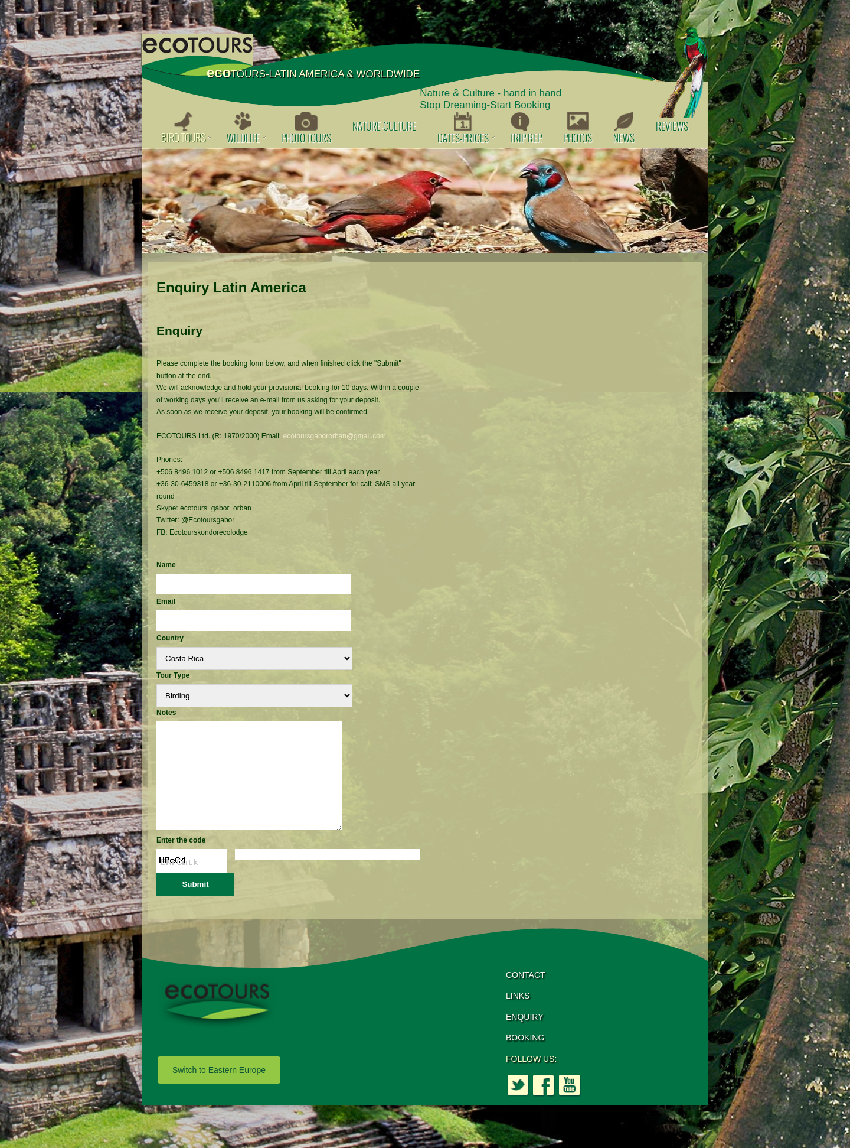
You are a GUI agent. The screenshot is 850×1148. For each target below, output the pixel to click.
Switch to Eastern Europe (219, 1091)
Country (170, 638)
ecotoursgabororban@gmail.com (334, 436)
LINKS (517, 1017)
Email (165, 601)
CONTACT (525, 996)
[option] (425, 200)
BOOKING (525, 1059)
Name (166, 565)
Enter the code (180, 861)
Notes (166, 712)
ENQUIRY (525, 1038)
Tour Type (172, 675)
